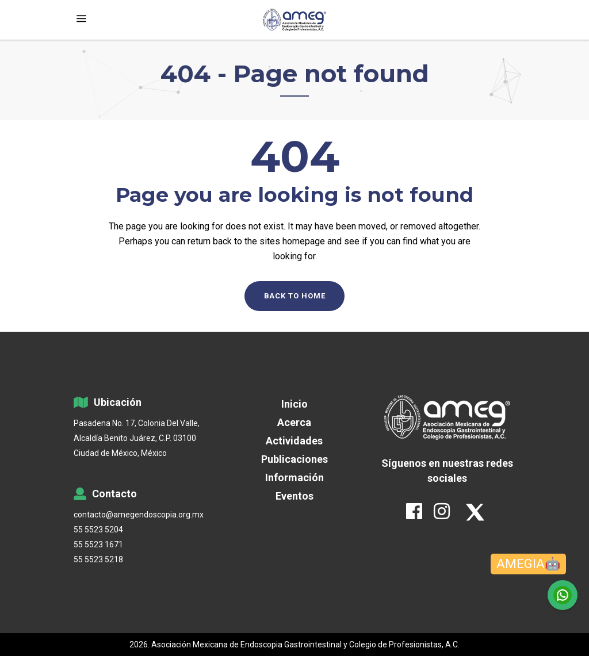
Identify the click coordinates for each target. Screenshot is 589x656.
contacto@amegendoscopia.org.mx (139, 514)
